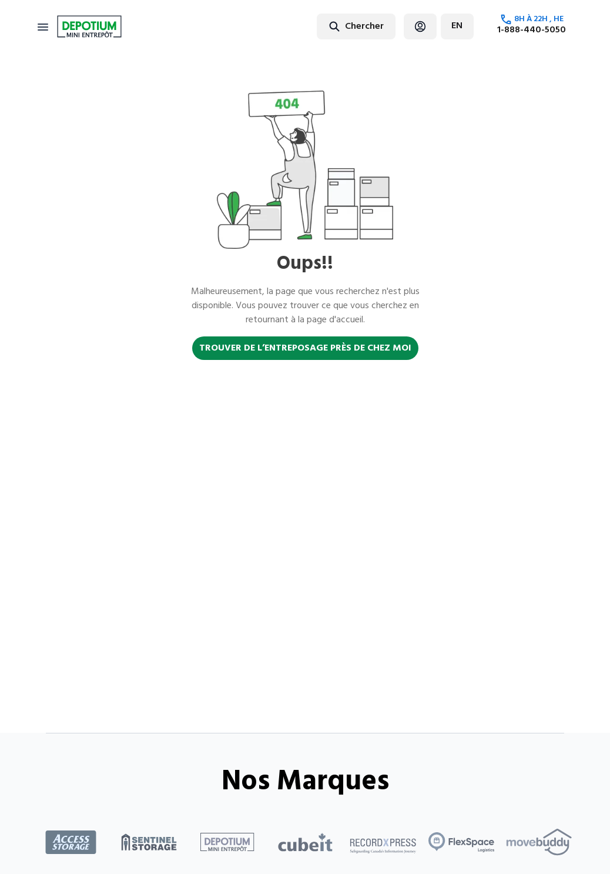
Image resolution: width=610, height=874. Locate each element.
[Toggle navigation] (43, 26)
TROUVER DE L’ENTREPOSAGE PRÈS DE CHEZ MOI (305, 348)
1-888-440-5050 (531, 30)
